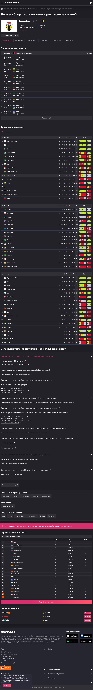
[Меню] (2, 2)
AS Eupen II (10, 342)
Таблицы (35, 496)
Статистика (6, 40)
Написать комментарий (10, 485)
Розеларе (10, 209)
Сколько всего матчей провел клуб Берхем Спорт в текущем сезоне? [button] (27, 356)
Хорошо (6, 685)
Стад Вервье (10, 297)
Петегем (9, 240)
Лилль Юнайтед (11, 191)
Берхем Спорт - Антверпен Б (12, 391)
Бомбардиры (46, 496)
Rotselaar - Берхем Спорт (11, 388)
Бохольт (9, 187)
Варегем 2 (10, 232)
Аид (8, 164)
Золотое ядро (11, 259)
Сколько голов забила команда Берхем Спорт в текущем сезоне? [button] (26, 455)
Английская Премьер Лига (9, 654)
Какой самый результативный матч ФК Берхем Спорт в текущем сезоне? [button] (29, 398)
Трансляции (57, 40)
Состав (16, 496)
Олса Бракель (11, 263)
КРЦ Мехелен (11, 160)
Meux (8, 281)
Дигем (9, 149)
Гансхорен (10, 323)
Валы (8, 183)
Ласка (8, 198)
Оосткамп (10, 213)
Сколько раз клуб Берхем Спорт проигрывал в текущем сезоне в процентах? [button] (30, 408)
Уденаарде (10, 225)
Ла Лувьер (10, 339)
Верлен (9, 335)
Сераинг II (10, 308)
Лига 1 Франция (6, 661)
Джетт (9, 312)
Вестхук (9, 236)
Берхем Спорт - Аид (9, 393)
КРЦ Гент (9, 244)
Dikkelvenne (10, 228)
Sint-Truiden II (32, 516)
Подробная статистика (46, 602)
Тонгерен (10, 179)
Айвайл (9, 319)
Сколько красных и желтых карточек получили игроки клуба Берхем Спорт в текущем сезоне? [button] (37, 438)
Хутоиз (9, 327)
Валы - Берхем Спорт (9, 419)
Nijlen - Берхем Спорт (10, 423)
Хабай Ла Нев (11, 289)
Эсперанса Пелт (12, 194)
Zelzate (9, 217)
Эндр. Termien (11, 152)
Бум (8, 145)
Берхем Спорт (11, 175)
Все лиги (3, 665)
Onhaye (9, 285)
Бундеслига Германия (7, 658)
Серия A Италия (6, 652)
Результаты (19, 40)
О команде (69, 40)
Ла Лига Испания (6, 656)
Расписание (6, 496)
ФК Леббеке (10, 247)
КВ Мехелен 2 (11, 156)
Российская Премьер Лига (9, 663)
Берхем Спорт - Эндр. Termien (13, 421)
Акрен (8, 293)
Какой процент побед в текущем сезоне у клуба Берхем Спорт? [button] (25, 370)
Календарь (31, 40)
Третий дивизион (26, 53)
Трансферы (25, 496)
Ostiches (9, 331)
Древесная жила (12, 141)
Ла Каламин (10, 304)
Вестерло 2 (10, 251)
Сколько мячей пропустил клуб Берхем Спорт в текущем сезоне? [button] (26, 470)
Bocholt (42, 516)
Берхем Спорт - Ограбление (12, 416)
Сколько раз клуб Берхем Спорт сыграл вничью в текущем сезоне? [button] (27, 380)
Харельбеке (10, 221)
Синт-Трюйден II (12, 171)
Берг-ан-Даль (11, 168)
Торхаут (9, 255)
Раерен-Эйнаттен (12, 300)
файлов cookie (7, 682)
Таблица (44, 40)
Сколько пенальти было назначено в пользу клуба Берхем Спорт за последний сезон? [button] (34, 428)
